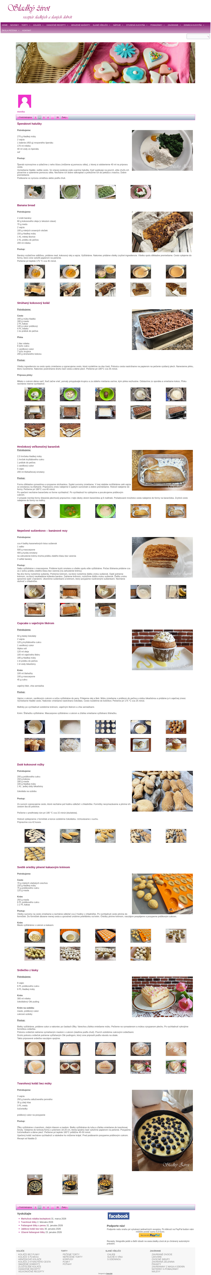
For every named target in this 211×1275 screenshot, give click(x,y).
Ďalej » (64, 117)
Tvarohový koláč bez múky (34, 1083)
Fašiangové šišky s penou (33, 1225)
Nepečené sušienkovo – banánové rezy (42, 530)
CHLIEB (111, 1254)
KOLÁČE (38, 25)
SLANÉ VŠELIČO (102, 25)
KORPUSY (68, 1259)
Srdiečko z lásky (27, 970)
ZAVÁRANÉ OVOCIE (162, 1254)
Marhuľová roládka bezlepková (35, 1219)
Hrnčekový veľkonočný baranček (38, 446)
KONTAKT (26, 30)
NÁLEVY (156, 1271)
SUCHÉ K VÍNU (115, 1257)
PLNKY (66, 1262)
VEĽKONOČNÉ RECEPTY (31, 1271)
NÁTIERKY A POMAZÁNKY (165, 1269)
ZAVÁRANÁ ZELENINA (163, 1262)
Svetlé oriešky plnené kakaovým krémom (43, 867)
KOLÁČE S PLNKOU (28, 1257)
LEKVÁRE (157, 1257)
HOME (5, 25)
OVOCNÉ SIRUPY (161, 1259)
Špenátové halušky (29, 123)
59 (58, 117)
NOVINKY (14, 25)
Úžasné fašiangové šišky (33, 1232)
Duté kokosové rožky (30, 764)
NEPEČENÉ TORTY (73, 1257)
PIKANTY (156, 1264)
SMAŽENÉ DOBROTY (29, 1264)
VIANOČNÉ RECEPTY (57, 25)
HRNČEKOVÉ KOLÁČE (29, 1259)
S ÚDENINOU (114, 1259)
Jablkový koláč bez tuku (32, 1229)
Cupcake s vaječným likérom (35, 623)
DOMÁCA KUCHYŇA (194, 25)
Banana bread (26, 205)
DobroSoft (109, 1273)
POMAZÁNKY (157, 25)
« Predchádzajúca (25, 117)
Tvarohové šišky (29, 1222)
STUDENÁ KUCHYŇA (137, 25)
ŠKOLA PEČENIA (11, 30)
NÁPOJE (118, 25)
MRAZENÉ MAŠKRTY (80, 25)
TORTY (26, 25)
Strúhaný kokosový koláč (33, 302)
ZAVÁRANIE (174, 25)
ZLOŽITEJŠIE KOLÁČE (29, 1267)
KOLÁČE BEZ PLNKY (29, 1254)
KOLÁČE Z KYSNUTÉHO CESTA (34, 1262)
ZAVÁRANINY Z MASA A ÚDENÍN (168, 1267)
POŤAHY (67, 1264)
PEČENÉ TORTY (71, 1254)
